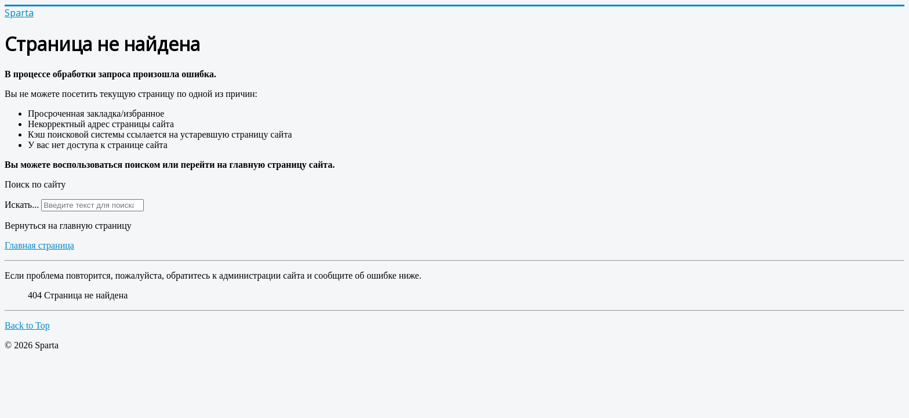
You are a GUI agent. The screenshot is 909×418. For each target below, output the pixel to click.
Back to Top (27, 325)
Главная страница (39, 245)
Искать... (22, 205)
